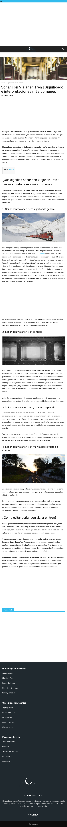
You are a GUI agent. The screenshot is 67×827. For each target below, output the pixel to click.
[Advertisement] (33, 7)
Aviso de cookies (8, 742)
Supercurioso (7, 673)
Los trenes (41, 254)
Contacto (5, 746)
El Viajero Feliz (7, 678)
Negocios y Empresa (10, 688)
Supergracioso (7, 707)
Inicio (3, 83)
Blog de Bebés (7, 727)
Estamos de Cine (8, 712)
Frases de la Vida (8, 683)
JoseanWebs (7, 756)
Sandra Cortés (8, 95)
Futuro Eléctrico (8, 722)
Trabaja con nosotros (10, 751)
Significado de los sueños (15, 83)
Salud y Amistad (8, 693)
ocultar (11, 170)
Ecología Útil (7, 717)
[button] (4, 49)
